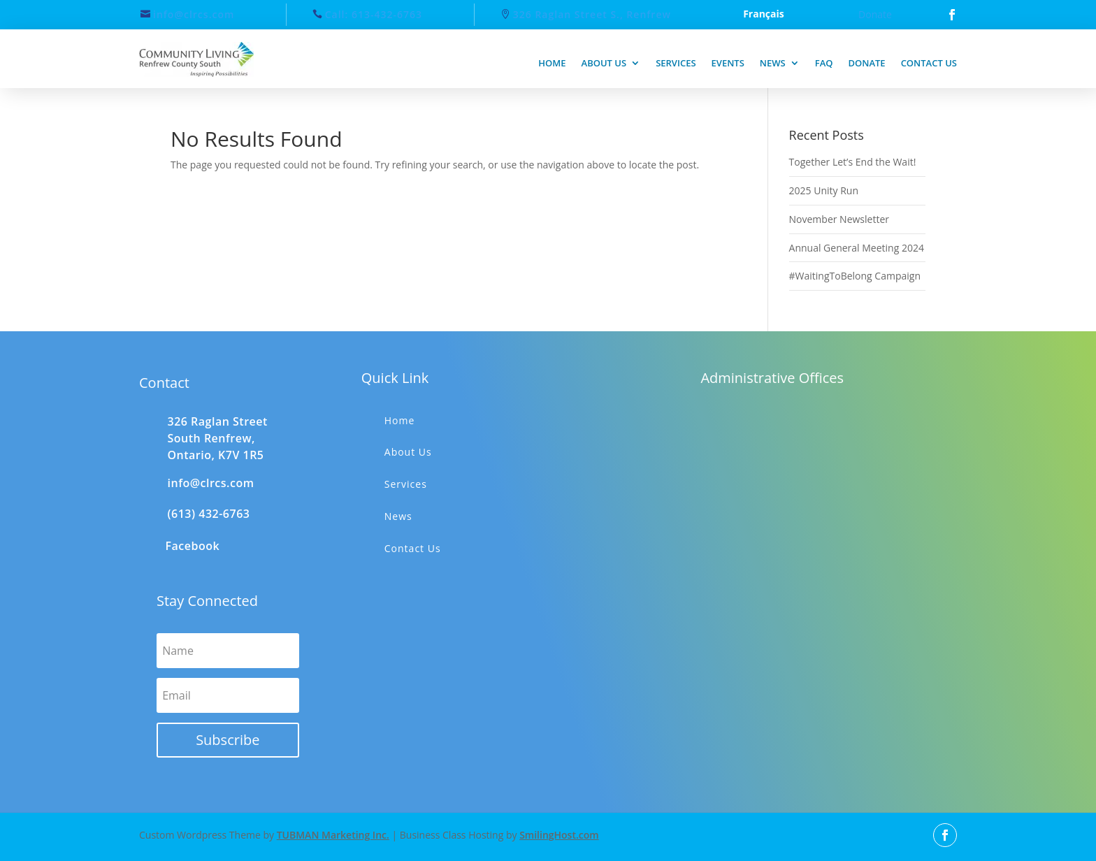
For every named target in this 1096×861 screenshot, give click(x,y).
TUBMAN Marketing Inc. (333, 834)
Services (675, 63)
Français (763, 14)
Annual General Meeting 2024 (856, 247)
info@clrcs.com (193, 14)
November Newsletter (839, 219)
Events (728, 63)
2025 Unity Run (823, 190)
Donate (875, 14)
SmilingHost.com (559, 834)
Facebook (193, 546)
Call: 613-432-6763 (373, 14)
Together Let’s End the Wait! (852, 161)
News (773, 63)
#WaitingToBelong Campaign (855, 275)
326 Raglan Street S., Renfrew (592, 14)
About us (604, 63)
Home (551, 63)
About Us (408, 451)
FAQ (824, 63)
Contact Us (412, 548)
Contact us (929, 63)
